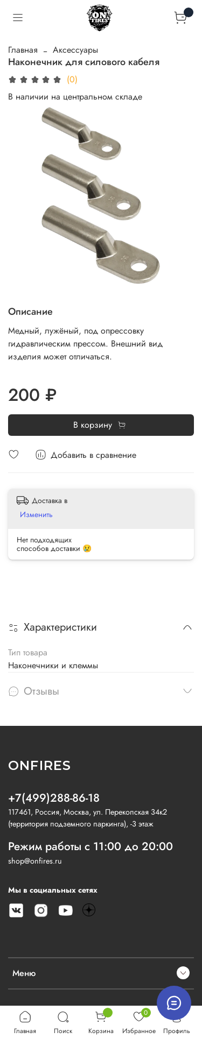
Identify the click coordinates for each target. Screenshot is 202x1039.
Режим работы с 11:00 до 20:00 (90, 846)
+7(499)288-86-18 (54, 798)
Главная (23, 50)
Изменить (36, 514)
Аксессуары (75, 50)
